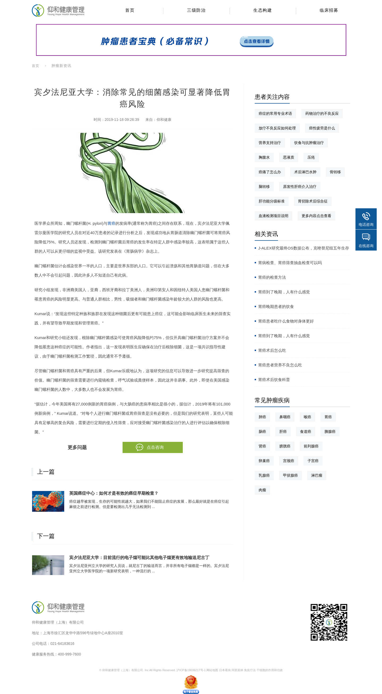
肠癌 (262, 431)
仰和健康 (164, 119)
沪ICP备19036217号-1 (191, 670)
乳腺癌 (264, 475)
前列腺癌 (311, 446)
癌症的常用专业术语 (275, 113)
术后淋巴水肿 (305, 172)
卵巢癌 (264, 461)
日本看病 (225, 670)
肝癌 (283, 431)
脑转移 (264, 186)
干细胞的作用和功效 (270, 670)
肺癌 (262, 417)
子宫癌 (313, 461)
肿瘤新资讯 (61, 66)
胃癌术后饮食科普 (274, 379)
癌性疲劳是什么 (322, 128)
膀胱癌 (284, 446)
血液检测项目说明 (273, 216)
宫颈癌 (288, 461)
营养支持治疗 (270, 143)
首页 (35, 66)
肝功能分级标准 (272, 201)
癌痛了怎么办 (270, 172)
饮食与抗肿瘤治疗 (309, 143)
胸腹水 (264, 157)
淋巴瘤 (316, 475)
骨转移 (335, 172)
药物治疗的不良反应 (322, 113)
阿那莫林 (237, 670)
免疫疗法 (250, 670)
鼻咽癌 (284, 417)
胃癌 (111, 223)
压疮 (311, 157)
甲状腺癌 (290, 475)
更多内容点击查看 (316, 216)
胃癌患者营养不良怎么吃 (280, 365)
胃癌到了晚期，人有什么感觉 (284, 292)
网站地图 (212, 670)
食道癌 (305, 431)
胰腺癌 (330, 431)
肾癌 (262, 446)
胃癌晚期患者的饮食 (276, 306)
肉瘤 (262, 490)
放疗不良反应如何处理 (277, 128)
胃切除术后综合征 (313, 201)
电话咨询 (366, 224)
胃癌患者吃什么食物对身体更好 (286, 321)
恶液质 (288, 157)
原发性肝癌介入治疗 (299, 186)
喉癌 (307, 417)
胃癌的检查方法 (272, 277)
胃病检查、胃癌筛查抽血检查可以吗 (290, 262)
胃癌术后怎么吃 (272, 350)
